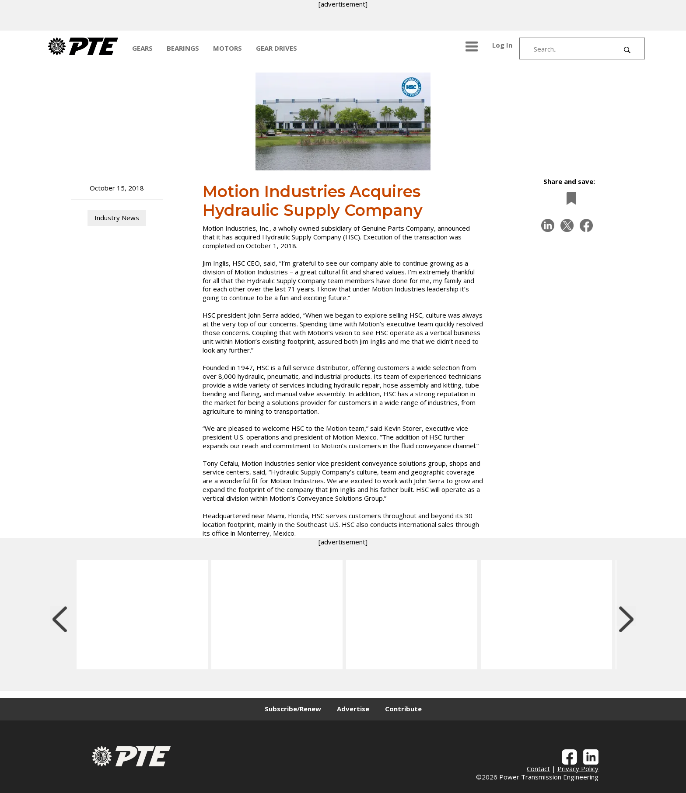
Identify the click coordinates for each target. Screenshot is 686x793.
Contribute (403, 708)
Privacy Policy (577, 768)
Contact (538, 768)
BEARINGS (183, 48)
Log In (502, 45)
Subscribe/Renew (293, 708)
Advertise (353, 708)
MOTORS (227, 48)
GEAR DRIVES (276, 48)
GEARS (142, 48)
